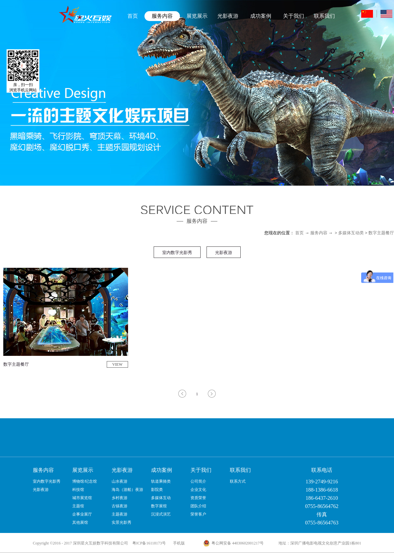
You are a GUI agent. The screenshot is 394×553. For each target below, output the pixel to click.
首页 (132, 16)
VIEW (117, 364)
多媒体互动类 (351, 232)
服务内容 (318, 232)
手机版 (178, 543)
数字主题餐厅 (381, 232)
